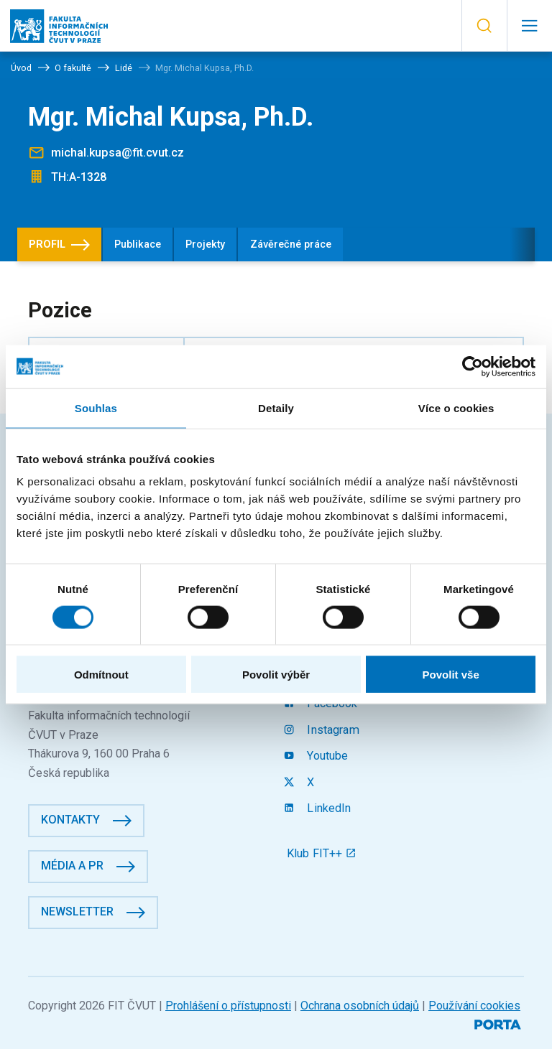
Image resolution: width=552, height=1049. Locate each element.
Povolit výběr (276, 674)
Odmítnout (101, 674)
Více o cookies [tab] (456, 407)
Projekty (205, 244)
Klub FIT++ (321, 853)
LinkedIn (319, 808)
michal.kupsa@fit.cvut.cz (117, 152)
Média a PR (72, 865)
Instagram (323, 730)
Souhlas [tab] (96, 407)
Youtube (317, 756)
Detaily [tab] (276, 407)
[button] (484, 26)
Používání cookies (474, 1005)
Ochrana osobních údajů (359, 1005)
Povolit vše (451, 674)
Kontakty (70, 819)
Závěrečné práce (290, 244)
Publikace (137, 244)
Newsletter (77, 911)
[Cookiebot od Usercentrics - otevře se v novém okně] (472, 366)
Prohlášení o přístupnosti (228, 1005)
